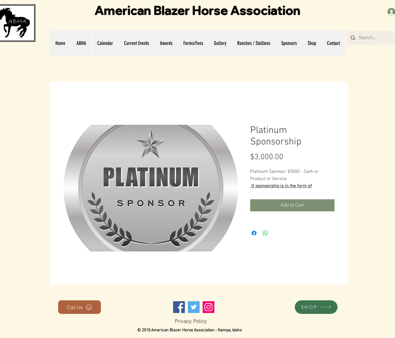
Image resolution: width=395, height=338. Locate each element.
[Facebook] (179, 307)
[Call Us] (79, 307)
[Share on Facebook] (254, 233)
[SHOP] (316, 307)
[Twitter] (194, 307)
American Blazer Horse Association (197, 10)
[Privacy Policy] (190, 321)
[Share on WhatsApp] (265, 233)
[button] (81, 43)
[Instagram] (208, 307)
